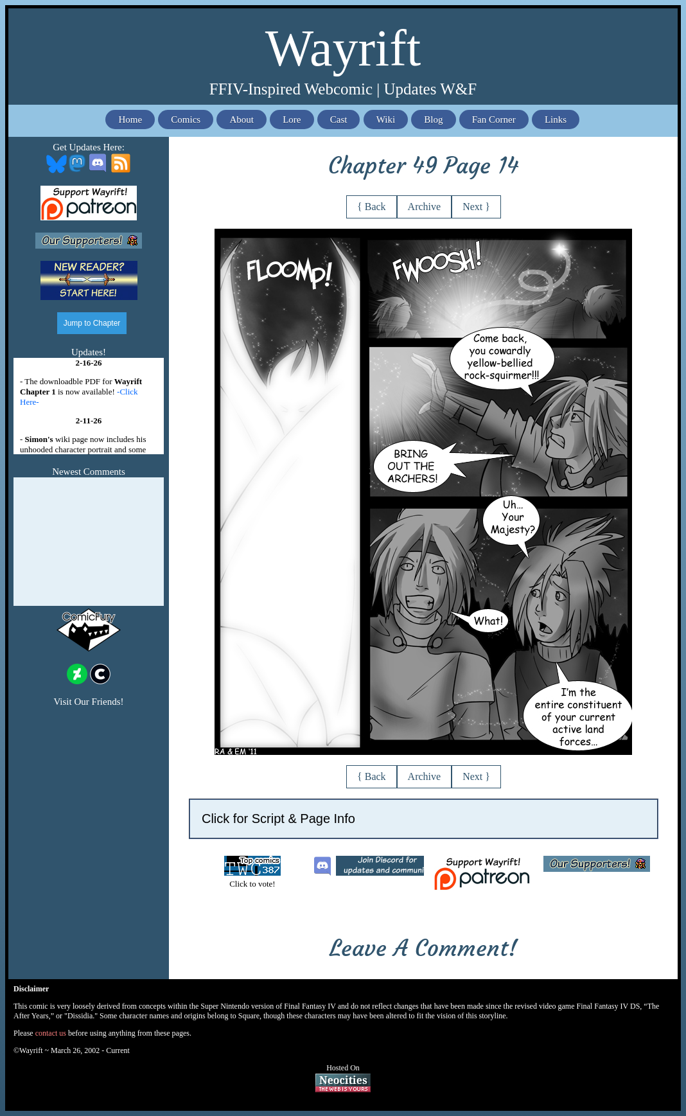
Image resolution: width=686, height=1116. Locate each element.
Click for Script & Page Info (278, 818)
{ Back (371, 206)
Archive (424, 206)
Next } (476, 206)
